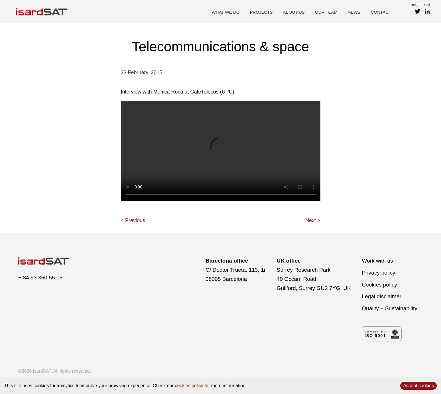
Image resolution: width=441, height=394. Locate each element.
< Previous (133, 220)
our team (326, 12)
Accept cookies (418, 385)
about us (293, 12)
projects (261, 12)
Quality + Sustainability (389, 308)
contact (381, 12)
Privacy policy (378, 273)
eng (414, 4)
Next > (312, 220)
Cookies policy (379, 285)
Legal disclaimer (381, 296)
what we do (226, 12)
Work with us (377, 261)
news (354, 12)
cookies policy (189, 385)
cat (427, 4)
